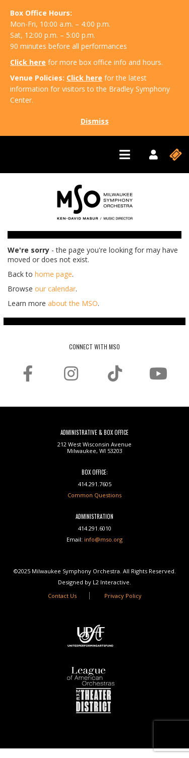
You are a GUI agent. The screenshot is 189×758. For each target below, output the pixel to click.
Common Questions (94, 495)
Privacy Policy (123, 595)
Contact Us (62, 595)
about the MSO (73, 303)
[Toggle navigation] (125, 154)
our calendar (55, 288)
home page (53, 274)
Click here (28, 62)
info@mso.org (103, 539)
